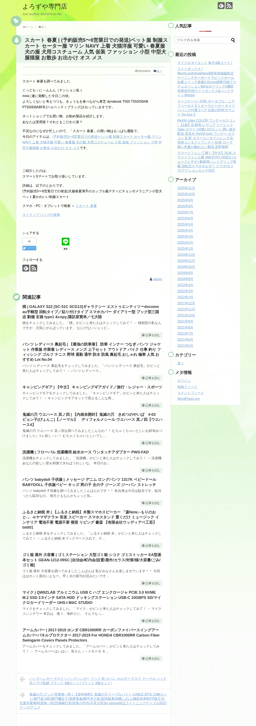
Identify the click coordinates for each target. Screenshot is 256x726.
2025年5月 (185, 224)
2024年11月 (186, 261)
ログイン (184, 381)
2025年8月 (185, 206)
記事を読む (153, 335)
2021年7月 (185, 333)
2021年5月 (185, 345)
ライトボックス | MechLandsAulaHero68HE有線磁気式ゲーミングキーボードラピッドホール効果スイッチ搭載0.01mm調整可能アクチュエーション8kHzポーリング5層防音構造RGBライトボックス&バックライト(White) (206, 82)
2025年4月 (185, 230)
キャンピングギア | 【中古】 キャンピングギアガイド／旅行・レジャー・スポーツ (92, 387)
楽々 (159, 71)
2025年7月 (185, 212)
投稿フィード (187, 387)
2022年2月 (185, 297)
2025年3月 (185, 236)
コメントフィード (190, 393)
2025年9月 (185, 200)
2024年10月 (186, 267)
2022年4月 (185, 285)
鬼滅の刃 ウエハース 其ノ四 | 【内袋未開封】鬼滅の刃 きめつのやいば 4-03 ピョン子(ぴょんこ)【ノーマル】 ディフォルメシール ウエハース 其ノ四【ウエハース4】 (92, 419)
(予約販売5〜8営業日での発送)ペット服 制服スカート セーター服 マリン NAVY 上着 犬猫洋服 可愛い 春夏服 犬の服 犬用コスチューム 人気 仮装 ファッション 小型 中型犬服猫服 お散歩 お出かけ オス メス (92, 142)
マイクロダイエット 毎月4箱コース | (204, 63)
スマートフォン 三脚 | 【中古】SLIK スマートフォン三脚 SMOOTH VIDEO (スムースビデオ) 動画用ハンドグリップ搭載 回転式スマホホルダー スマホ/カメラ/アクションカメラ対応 (207, 161)
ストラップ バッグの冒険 (41, 215)
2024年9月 (185, 273)
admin (157, 279)
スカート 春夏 (86, 206)
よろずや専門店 (44, 6)
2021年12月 (186, 303)
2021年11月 (186, 309)
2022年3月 (185, 291)
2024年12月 (186, 254)
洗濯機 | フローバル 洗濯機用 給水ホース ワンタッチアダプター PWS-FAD (85, 452)
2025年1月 (185, 248)
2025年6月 (185, 218)
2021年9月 (185, 321)
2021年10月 (186, 315)
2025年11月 (186, 188)
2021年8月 (185, 327)
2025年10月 (186, 194)
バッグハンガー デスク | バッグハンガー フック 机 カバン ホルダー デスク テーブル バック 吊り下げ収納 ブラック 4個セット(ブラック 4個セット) (92, 680)
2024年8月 (185, 279)
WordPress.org (188, 399)
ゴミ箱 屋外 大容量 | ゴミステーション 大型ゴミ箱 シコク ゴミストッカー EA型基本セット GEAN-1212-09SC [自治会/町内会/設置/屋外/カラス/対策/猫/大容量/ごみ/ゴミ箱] (91, 560)
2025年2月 (185, 242)
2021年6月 (185, 339)
